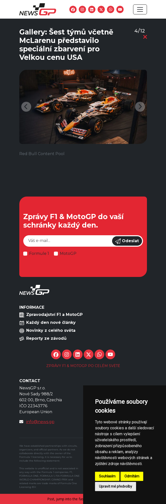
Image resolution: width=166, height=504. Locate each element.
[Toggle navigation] (140, 9)
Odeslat (127, 241)
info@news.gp (40, 421)
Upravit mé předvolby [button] (115, 486)
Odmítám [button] (131, 476)
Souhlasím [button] (107, 476)
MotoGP (68, 253)
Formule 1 (39, 253)
